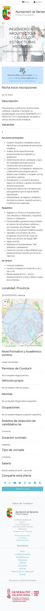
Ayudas (22, 574)
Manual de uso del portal (22, 571)
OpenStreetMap (30, 345)
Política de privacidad (22, 535)
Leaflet (22, 345)
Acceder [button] (37, 2)
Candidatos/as (22, 557)
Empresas (22, 560)
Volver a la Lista (22, 489)
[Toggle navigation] (3, 23)
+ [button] (5, 302)
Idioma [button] (25, 2)
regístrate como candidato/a (22, 81)
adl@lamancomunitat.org (22, 531)
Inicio (22, 551)
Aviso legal (22, 538)
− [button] (5, 305)
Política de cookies (22, 540)
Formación (22, 566)
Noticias (22, 569)
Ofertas (22, 563)
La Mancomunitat (22, 554)
